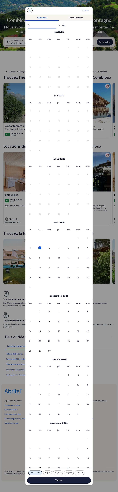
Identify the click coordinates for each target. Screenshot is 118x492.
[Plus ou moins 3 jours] (69, 473)
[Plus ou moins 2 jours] (58, 473)
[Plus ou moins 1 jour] (47, 473)
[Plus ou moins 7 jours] (79, 473)
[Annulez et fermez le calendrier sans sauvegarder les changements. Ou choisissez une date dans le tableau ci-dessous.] (30, 10)
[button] (68, 47)
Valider (59, 480)
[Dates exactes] (35, 473)
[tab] (42, 18)
